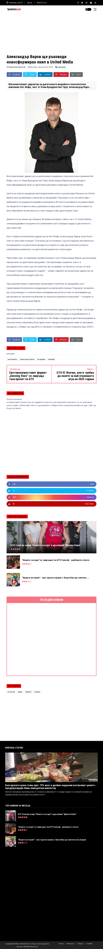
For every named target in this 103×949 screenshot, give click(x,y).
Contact (89, 943)
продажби (41, 359)
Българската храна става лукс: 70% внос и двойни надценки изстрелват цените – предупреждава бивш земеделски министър (50, 787)
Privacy (80, 943)
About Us (70, 943)
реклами (62, 67)
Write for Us (41, 3)
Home (61, 943)
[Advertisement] (51, 35)
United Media (12, 359)
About (29, 3)
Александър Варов (27, 359)
